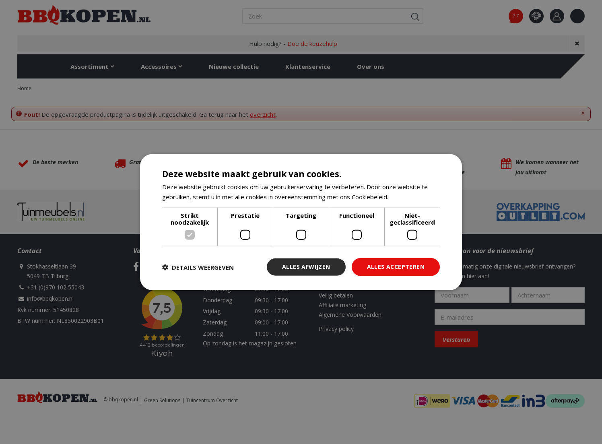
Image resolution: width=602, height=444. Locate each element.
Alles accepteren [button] (396, 267)
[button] (198, 266)
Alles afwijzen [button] (306, 267)
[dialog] (301, 222)
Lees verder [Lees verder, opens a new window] (407, 196)
